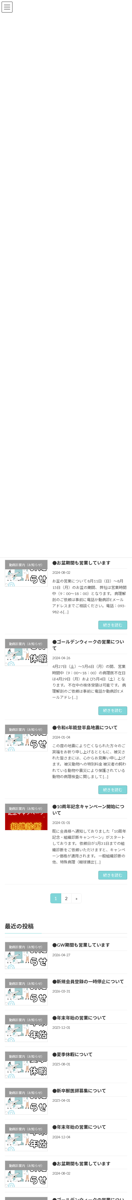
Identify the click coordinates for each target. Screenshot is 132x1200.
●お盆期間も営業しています (81, 562)
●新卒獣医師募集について (79, 1090)
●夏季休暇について (72, 1054)
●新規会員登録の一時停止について (88, 981)
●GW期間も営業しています (81, 945)
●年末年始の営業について (79, 1017)
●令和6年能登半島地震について (85, 727)
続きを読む (112, 625)
